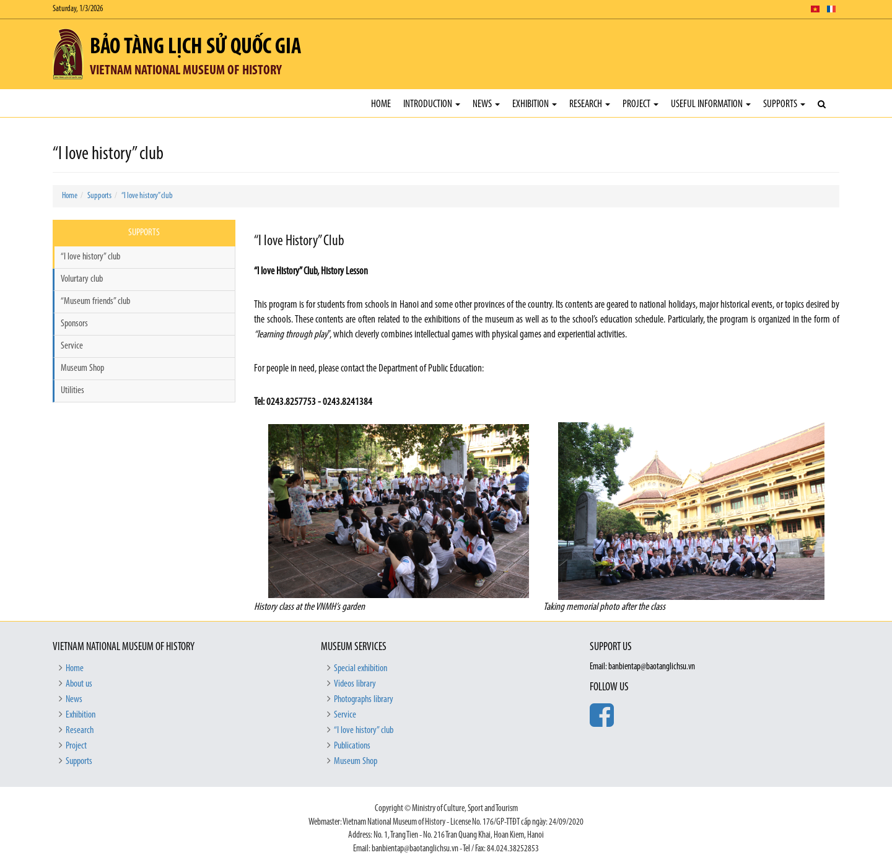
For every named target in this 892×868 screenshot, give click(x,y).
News (486, 104)
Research (589, 104)
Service (72, 346)
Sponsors (74, 324)
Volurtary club (82, 279)
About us (79, 684)
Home (381, 104)
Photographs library (363, 700)
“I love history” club (147, 196)
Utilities (72, 391)
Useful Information (711, 104)
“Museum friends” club (95, 301)
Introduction (431, 104)
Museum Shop (82, 368)
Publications (352, 746)
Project (640, 104)
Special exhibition (360, 669)
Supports (784, 104)
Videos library (355, 684)
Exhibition (534, 104)
